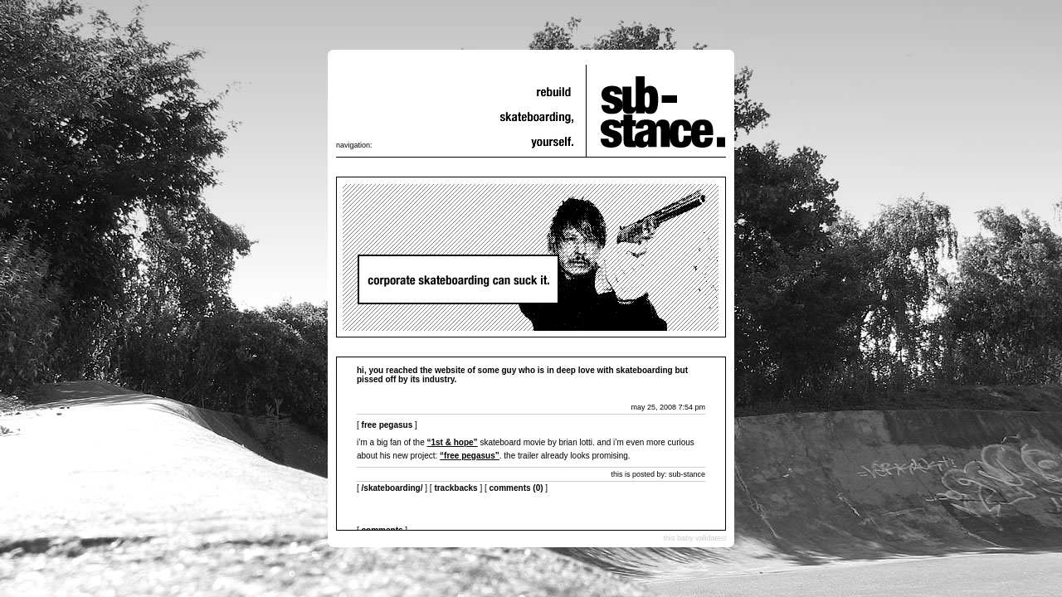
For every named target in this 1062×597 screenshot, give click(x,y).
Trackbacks (455, 488)
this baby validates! (695, 538)
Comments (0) (516, 488)
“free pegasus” (469, 455)
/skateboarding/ (392, 488)
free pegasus (387, 425)
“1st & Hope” (452, 442)
